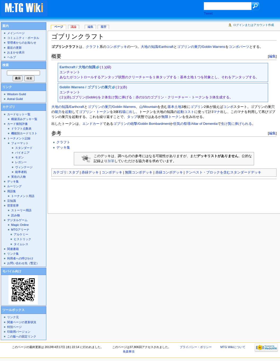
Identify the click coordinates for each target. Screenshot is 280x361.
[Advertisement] (131, 9)
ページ (58, 26)
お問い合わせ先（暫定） (23, 263)
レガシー (21, 162)
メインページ (16, 33)
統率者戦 (21, 171)
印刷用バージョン (18, 331)
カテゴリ (60, 172)
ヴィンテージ (24, 167)
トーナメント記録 (18, 138)
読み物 (15, 215)
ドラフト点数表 (21, 128)
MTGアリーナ (20, 229)
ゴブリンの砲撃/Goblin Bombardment (141, 124)
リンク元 (13, 317)
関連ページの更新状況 (21, 322)
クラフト (93, 47)
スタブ (74, 172)
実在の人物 (18, 176)
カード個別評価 (17, 123)
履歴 (103, 26)
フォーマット (20, 143)
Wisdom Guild (16, 94)
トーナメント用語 (22, 196)
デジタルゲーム (17, 220)
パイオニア (22, 152)
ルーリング (14, 186)
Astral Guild (15, 98)
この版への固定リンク (21, 336)
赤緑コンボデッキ (169, 172)
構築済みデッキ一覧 (24, 119)
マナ (216, 112)
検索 (5, 65)
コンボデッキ (116, 47)
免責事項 (128, 351)
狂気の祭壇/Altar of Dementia (195, 124)
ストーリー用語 (21, 210)
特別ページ (14, 326)
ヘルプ (11, 57)
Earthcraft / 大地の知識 (78, 67)
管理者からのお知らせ (21, 42)
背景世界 (13, 205)
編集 (272, 56)
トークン (103, 112)
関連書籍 (13, 248)
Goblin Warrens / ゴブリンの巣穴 (85, 87)
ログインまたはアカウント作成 (253, 24)
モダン (19, 157)
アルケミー (21, 234)
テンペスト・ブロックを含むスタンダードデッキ (223, 172)
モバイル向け (11, 271)
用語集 (11, 191)
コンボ (228, 107)
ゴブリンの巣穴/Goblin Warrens (201, 47)
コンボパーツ (239, 47)
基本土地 (174, 107)
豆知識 (11, 200)
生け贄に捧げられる (236, 124)
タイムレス (21, 244)
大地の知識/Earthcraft (157, 47)
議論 (73, 26)
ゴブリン (197, 107)
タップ (132, 117)
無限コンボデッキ (138, 172)
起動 (68, 112)
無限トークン (171, 117)
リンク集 (13, 253)
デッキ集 (63, 147)
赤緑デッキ (90, 172)
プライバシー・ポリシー (196, 347)
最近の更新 (14, 47)
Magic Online (20, 224)
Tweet (208, 13)
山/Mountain (148, 107)
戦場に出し (127, 112)
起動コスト (185, 112)
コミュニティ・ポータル (23, 37)
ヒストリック (22, 239)
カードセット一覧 (18, 114)
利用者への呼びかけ (20, 258)
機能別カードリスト (24, 133)
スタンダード (24, 147)
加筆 (110, 161)
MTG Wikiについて (232, 347)
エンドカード (92, 124)
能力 (58, 112)
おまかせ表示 (16, 52)
